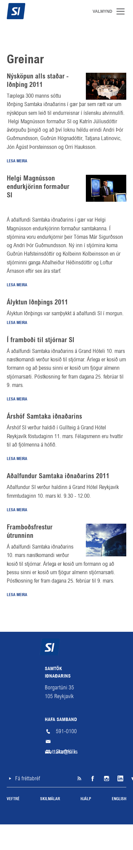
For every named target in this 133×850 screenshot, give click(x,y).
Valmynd (123, 11)
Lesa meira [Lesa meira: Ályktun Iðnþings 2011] (17, 323)
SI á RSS (79, 778)
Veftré (13, 799)
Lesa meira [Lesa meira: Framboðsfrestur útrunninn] (17, 595)
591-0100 (66, 731)
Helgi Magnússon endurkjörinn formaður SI (38, 187)
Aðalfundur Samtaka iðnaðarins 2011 (58, 476)
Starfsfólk (66, 751)
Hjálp (85, 799)
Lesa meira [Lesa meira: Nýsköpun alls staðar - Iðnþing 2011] (17, 161)
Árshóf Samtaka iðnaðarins (44, 417)
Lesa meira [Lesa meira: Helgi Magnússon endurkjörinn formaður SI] (17, 285)
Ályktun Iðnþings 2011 (37, 302)
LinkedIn (119, 778)
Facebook (92, 778)
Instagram (106, 778)
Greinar (25, 60)
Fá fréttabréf (27, 778)
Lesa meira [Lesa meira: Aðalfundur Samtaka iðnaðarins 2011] (17, 510)
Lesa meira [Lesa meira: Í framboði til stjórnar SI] (17, 399)
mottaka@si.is (67, 742)
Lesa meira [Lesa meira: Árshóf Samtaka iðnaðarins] (17, 459)
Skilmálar (50, 799)
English (119, 799)
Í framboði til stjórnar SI (40, 340)
